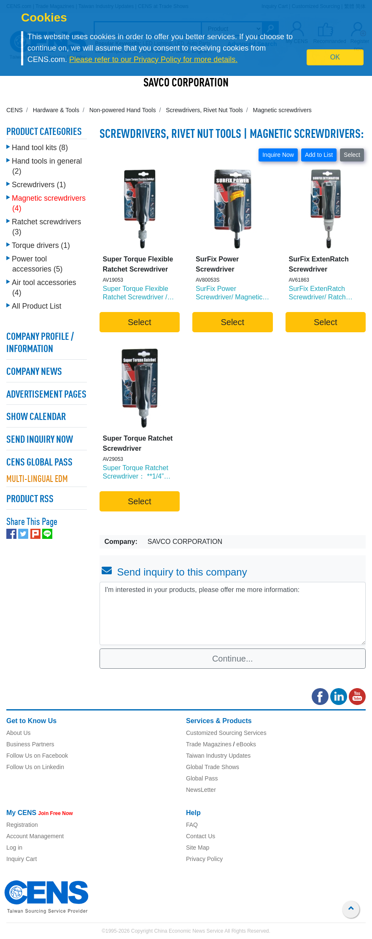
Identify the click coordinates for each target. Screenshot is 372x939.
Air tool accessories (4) (44, 287)
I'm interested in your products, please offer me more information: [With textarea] (233, 613)
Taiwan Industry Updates (218, 755)
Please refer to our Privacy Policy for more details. (153, 59)
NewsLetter (201, 789)
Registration (22, 824)
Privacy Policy (204, 859)
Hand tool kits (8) (40, 147)
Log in (14, 847)
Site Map (197, 847)
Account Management (35, 836)
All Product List (36, 306)
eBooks (246, 744)
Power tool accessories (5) (37, 264)
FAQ (192, 824)
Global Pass (202, 778)
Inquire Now (278, 154)
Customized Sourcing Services (226, 732)
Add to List (319, 154)
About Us (18, 732)
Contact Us (200, 836)
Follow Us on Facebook (37, 755)
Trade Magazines (209, 744)
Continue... (232, 658)
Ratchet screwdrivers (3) (46, 227)
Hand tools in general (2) (47, 166)
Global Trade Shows (212, 767)
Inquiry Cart (21, 859)
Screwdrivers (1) (39, 184)
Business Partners (30, 744)
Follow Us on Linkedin (35, 767)
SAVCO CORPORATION (186, 83)
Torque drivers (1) (41, 245)
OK (335, 57)
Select (352, 154)
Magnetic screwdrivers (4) (49, 203)
